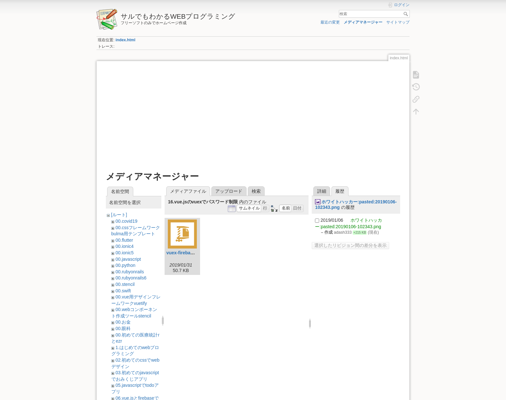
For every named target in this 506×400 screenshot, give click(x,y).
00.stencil (125, 284)
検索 (406, 14)
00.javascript (128, 259)
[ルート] (119, 214)
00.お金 (123, 322)
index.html (125, 40)
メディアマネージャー (363, 22)
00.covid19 (126, 221)
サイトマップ (398, 22)
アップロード (228, 191)
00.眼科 (123, 328)
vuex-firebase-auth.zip (190, 252)
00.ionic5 (125, 252)
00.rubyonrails (130, 271)
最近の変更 (330, 22)
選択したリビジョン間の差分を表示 (350, 245)
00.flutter (124, 240)
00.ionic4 (125, 246)
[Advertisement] (253, 113)
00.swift (123, 290)
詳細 (321, 191)
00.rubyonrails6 (131, 277)
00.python (126, 265)
